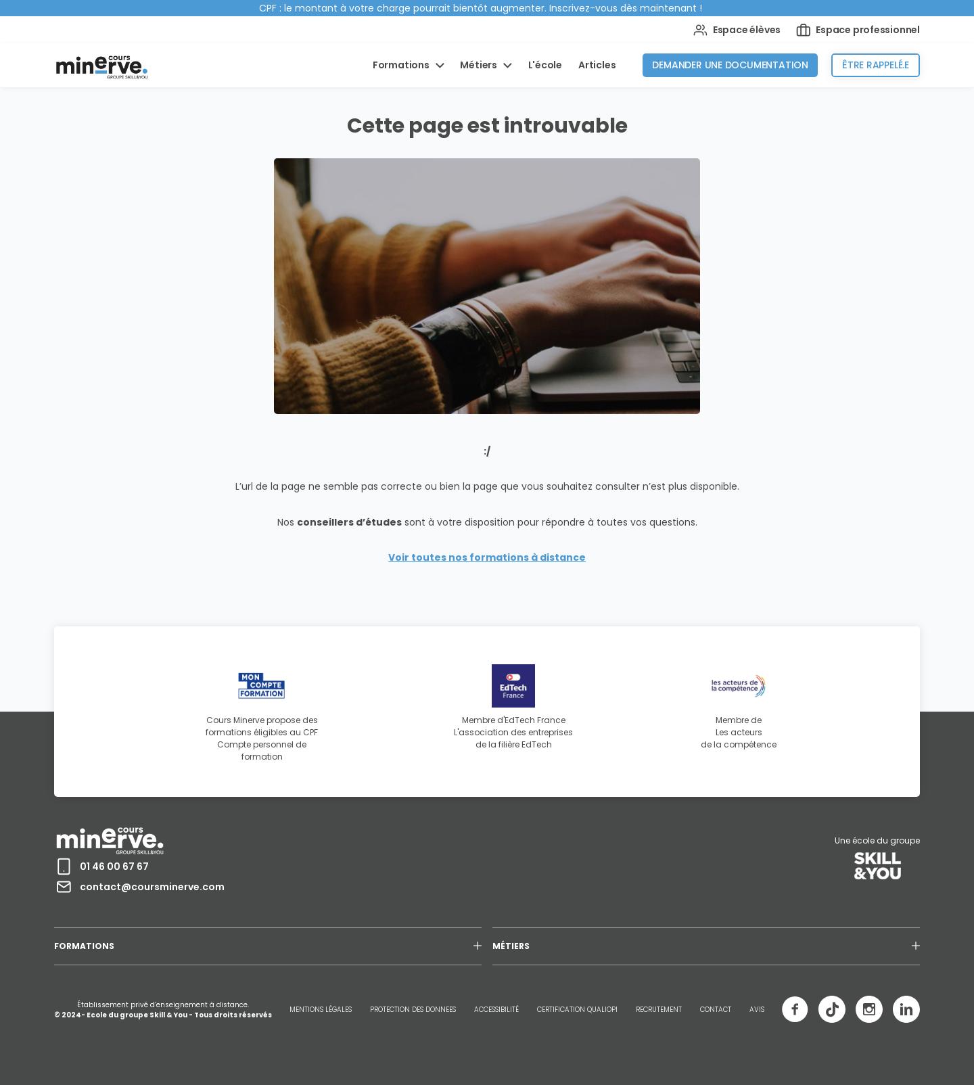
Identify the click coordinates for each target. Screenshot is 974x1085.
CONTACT (715, 1010)
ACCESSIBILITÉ (496, 1010)
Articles (597, 65)
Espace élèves (737, 30)
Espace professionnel (858, 30)
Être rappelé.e (875, 65)
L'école (545, 65)
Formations (402, 65)
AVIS (756, 1010)
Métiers (479, 65)
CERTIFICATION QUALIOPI (577, 1010)
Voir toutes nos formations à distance (487, 557)
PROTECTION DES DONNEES (413, 1010)
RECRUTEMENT (659, 1010)
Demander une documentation (730, 65)
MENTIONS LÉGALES (320, 1010)
